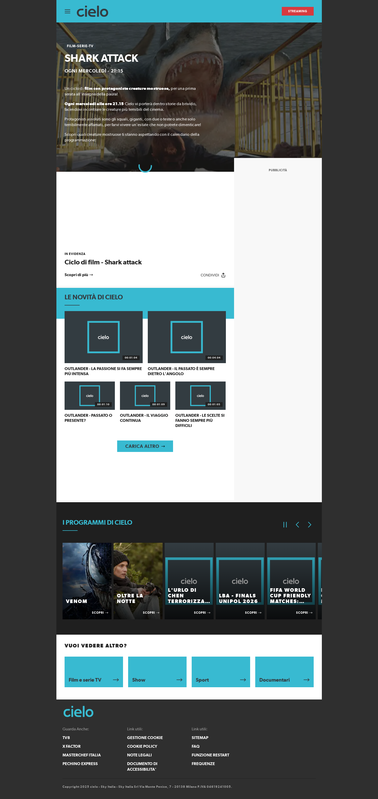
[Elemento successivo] (309, 525)
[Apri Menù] (71, 11)
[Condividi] (213, 275)
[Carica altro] (145, 446)
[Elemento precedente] (297, 525)
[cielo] (95, 11)
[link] (145, 259)
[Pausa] (285, 525)
